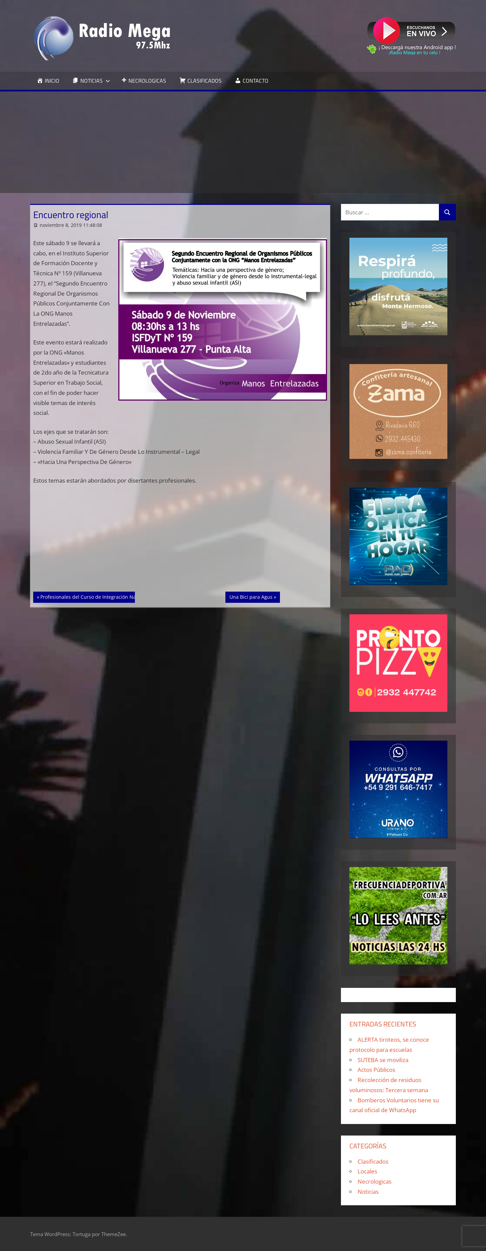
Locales (367, 1171)
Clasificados (373, 1161)
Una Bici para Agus (250, 596)
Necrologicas (374, 1181)
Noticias (368, 1191)
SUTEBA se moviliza (383, 1060)
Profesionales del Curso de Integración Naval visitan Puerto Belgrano (118, 596)
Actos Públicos (376, 1070)
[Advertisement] (243, 142)
